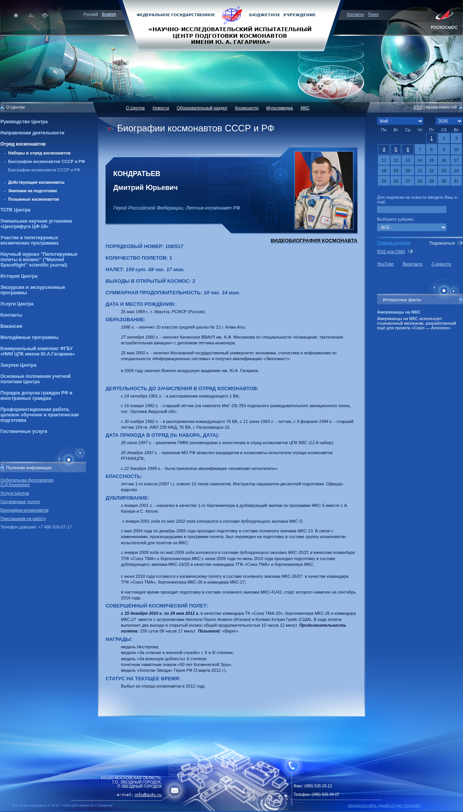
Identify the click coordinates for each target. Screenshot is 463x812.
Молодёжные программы (29, 337)
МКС (304, 108)
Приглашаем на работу (23, 518)
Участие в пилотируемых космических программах (29, 240)
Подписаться (442, 243)
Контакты (355, 14)
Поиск (373, 14)
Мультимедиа (279, 108)
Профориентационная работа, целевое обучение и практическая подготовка (39, 415)
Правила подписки (393, 243)
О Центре (135, 108)
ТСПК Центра (15, 210)
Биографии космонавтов (24, 510)
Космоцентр (246, 108)
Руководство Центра (24, 121)
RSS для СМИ (391, 251)
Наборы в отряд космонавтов (39, 153)
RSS (418, 107)
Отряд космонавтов (23, 144)
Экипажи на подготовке (32, 190)
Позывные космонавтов (33, 199)
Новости (161, 108)
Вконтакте (412, 264)
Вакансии (11, 326)
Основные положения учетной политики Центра (35, 379)
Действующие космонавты (36, 182)
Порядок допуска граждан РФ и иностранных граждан (36, 395)
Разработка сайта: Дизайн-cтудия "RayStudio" (384, 805)
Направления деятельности (32, 133)
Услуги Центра (17, 304)
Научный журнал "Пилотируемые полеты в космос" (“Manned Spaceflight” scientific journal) (38, 260)
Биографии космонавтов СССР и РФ (46, 161)
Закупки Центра (18, 365)
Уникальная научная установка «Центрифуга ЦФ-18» (36, 223)
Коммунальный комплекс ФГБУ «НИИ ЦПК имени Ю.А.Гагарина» (37, 351)
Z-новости (441, 264)
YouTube (385, 264)
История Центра (18, 276)
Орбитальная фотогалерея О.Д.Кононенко (27, 482)
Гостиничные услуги (23, 431)
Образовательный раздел (202, 108)
